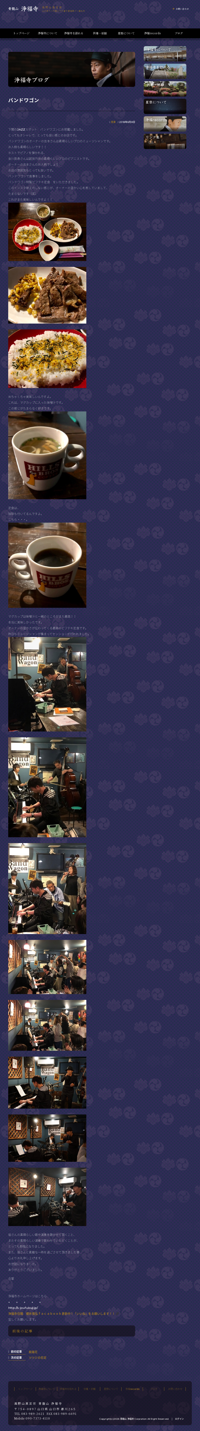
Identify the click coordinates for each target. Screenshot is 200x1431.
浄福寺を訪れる (73, 33)
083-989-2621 (33, 1413)
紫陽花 (33, 1352)
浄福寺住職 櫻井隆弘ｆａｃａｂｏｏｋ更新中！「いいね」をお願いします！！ (61, 1313)
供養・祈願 (100, 33)
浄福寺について (47, 33)
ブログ (179, 33)
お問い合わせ (182, 8)
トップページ (21, 33)
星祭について (126, 33)
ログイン (179, 1419)
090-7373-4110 (38, 1418)
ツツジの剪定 (37, 1358)
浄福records (152, 33)
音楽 (113, 122)
